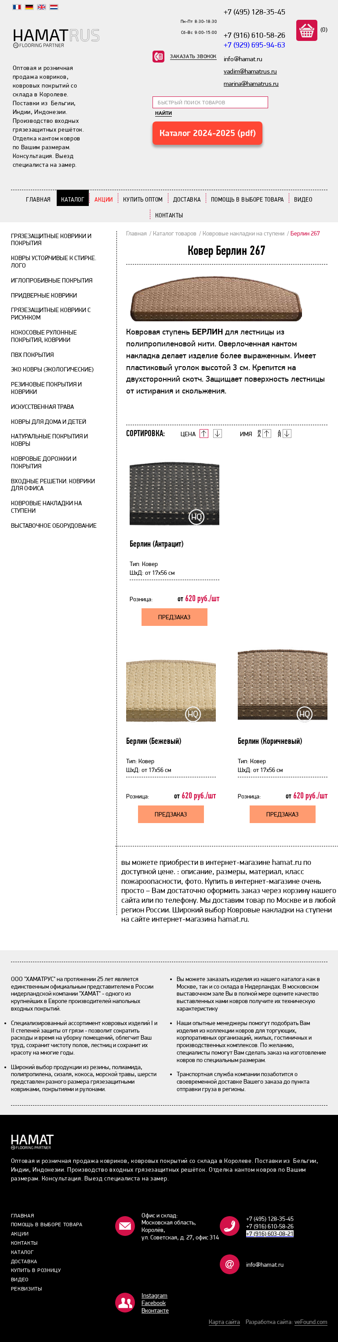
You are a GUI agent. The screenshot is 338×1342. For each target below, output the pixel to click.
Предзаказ (174, 617)
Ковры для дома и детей (48, 421)
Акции (103, 199)
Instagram (154, 1295)
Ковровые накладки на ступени (243, 233)
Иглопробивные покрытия (51, 280)
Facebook (154, 1302)
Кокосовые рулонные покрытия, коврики (44, 336)
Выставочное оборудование (54, 525)
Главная (38, 199)
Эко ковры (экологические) (52, 369)
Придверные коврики (44, 295)
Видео (303, 199)
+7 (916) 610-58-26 (254, 35)
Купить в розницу (36, 1270)
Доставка (187, 199)
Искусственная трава (42, 406)
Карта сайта (224, 1321)
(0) (323, 29)
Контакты (169, 215)
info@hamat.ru (264, 1264)
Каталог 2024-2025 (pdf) (208, 133)
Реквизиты (26, 1289)
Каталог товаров (174, 233)
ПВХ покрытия (32, 354)
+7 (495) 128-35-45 (254, 11)
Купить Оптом (143, 199)
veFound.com (310, 1321)
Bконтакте (155, 1310)
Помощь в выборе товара (247, 199)
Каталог (73, 199)
